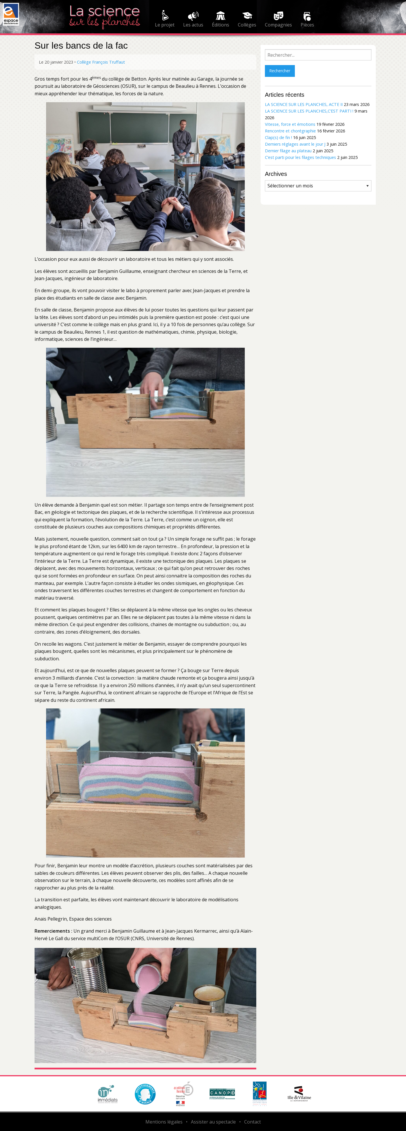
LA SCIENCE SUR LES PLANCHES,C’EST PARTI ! (309, 111)
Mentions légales (164, 1122)
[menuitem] (165, 19)
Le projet (164, 25)
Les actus (193, 25)
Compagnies (278, 25)
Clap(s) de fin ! (278, 137)
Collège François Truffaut (101, 62)
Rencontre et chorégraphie (290, 131)
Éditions (220, 25)
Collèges (247, 25)
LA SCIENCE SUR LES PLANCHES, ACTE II (304, 104)
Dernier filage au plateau (288, 150)
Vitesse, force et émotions (290, 124)
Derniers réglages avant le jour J (295, 144)
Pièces (307, 25)
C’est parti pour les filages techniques (300, 157)
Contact (252, 1122)
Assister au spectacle (213, 1122)
